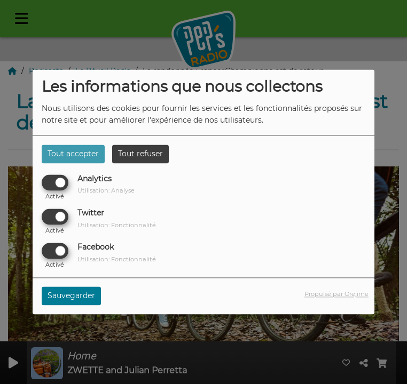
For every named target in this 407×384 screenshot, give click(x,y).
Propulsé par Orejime (336, 294)
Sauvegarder (71, 296)
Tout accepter (73, 153)
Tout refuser (140, 153)
